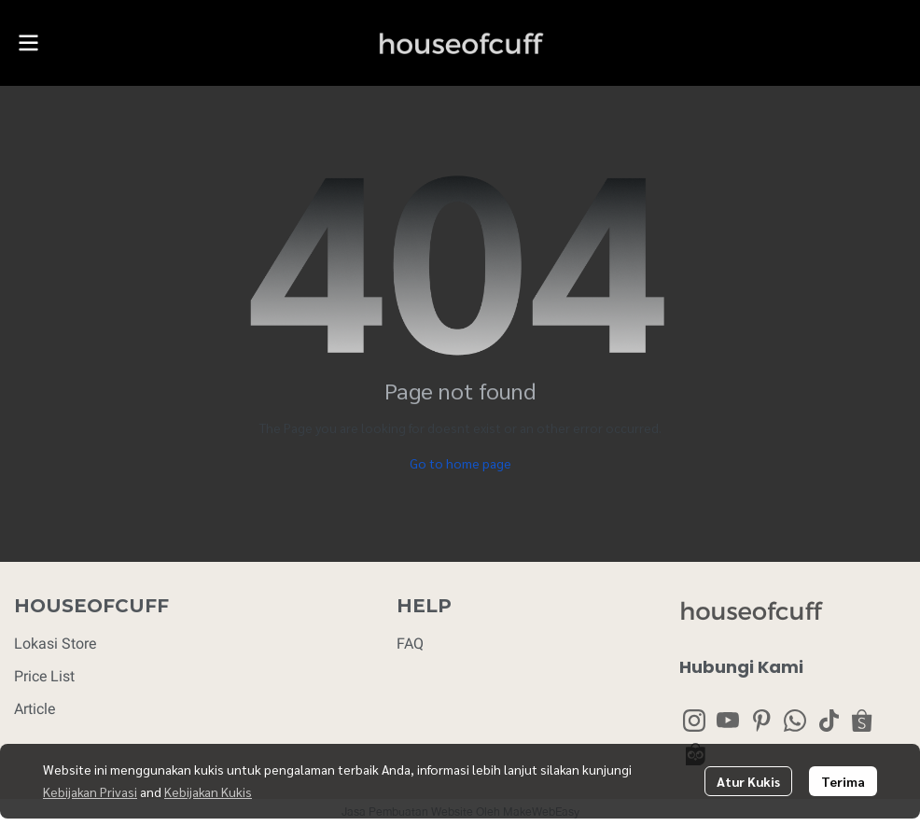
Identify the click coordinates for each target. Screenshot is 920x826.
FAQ (410, 643)
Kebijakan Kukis (208, 791)
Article (34, 709)
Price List (44, 676)
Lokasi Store (55, 643)
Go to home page (460, 463)
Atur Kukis (748, 781)
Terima (843, 781)
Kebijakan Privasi (90, 791)
